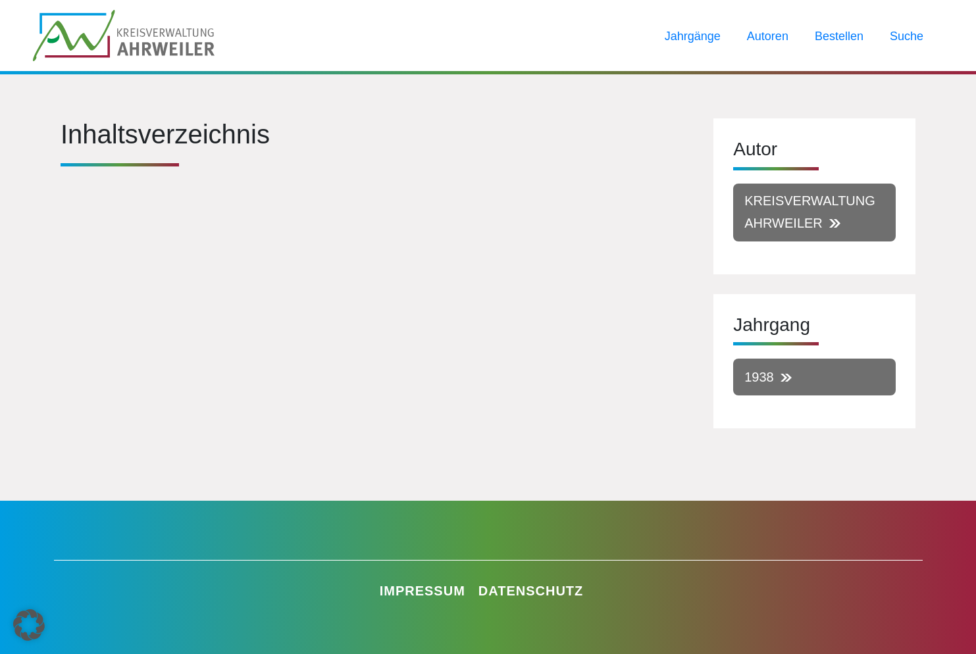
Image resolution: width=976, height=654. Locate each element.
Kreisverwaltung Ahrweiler (809, 211)
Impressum (422, 591)
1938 (759, 377)
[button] (29, 625)
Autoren (767, 36)
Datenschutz (531, 591)
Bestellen (839, 36)
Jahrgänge (693, 36)
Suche (906, 36)
